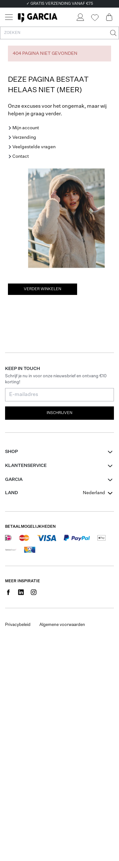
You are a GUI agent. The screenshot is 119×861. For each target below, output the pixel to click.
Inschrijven (59, 413)
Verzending (24, 137)
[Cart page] (109, 17)
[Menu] (9, 17)
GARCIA (14, 479)
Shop (11, 452)
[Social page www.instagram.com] (33, 592)
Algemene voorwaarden (62, 625)
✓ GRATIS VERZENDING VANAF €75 (59, 4)
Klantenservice (26, 465)
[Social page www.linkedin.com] (21, 592)
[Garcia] (37, 17)
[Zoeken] (112, 33)
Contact (20, 156)
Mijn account (25, 128)
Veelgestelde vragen (34, 147)
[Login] (80, 17)
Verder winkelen (42, 289)
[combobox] (98, 493)
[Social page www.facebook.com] (8, 592)
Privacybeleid (17, 625)
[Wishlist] (94, 17)
